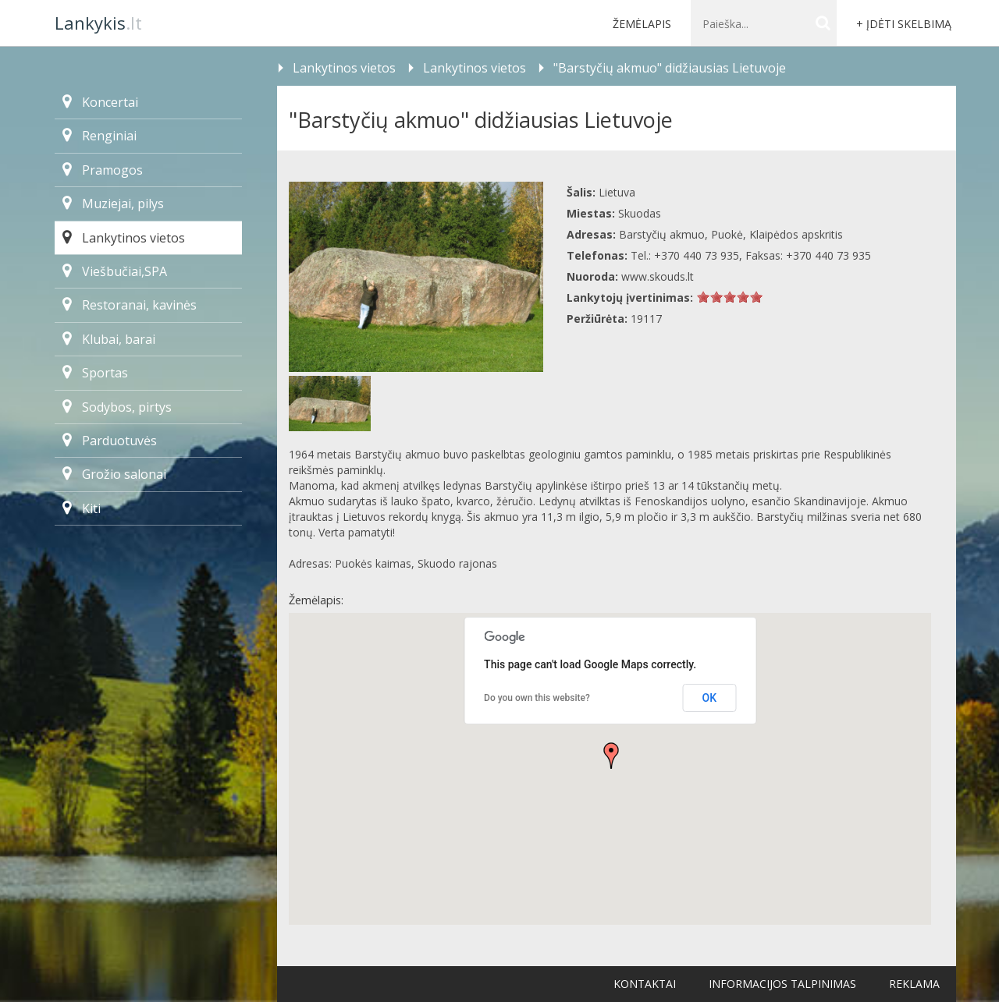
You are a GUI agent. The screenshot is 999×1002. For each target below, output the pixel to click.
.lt (98, 22)
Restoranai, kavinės (129, 304)
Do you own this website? (537, 697)
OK (709, 698)
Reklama (914, 983)
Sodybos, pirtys (117, 407)
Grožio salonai (114, 474)
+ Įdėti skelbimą (903, 23)
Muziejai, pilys (113, 203)
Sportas (95, 372)
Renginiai (99, 135)
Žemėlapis (642, 23)
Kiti (81, 508)
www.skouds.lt (657, 276)
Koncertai (100, 102)
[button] (611, 755)
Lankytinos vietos (123, 237)
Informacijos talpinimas (782, 983)
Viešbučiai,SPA (114, 271)
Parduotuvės (109, 440)
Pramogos (102, 170)
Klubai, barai (108, 339)
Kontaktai (644, 983)
